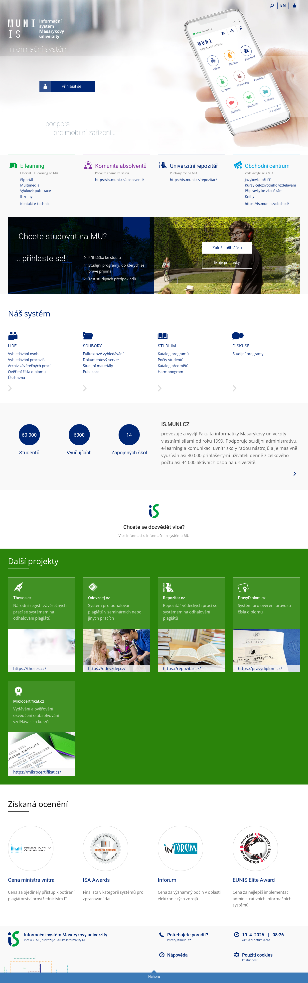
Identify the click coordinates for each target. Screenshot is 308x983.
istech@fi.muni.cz (179, 940)
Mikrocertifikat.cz (28, 701)
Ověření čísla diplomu (27, 371)
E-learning (32, 166)
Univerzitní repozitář (194, 166)
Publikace (91, 371)
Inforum (167, 880)
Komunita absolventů (121, 166)
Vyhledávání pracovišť (27, 359)
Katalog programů (173, 353)
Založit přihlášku (227, 247)
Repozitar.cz (174, 597)
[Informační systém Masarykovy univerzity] (36, 24)
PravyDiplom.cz (252, 597)
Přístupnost (250, 960)
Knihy (249, 196)
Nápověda (177, 955)
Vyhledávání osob (23, 353)
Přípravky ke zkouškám (264, 190)
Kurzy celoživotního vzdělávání (270, 185)
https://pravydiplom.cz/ (260, 668)
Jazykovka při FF (258, 179)
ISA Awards (96, 880)
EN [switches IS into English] (283, 5)
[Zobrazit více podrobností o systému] (294, 473)
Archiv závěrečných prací (29, 365)
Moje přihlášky (227, 262)
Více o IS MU (32, 940)
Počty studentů (170, 359)
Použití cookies (257, 955)
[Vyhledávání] (272, 5)
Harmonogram (170, 371)
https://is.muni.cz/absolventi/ (119, 179)
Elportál (26, 179)
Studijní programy (248, 353)
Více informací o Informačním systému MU (154, 519)
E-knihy (26, 196)
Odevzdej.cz (99, 597)
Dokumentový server (101, 359)
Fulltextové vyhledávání (103, 353)
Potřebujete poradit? (187, 934)
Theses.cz (22, 597)
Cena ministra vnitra (31, 880)
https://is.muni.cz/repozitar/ (193, 179)
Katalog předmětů (173, 365)
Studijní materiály (98, 365)
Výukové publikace (35, 190)
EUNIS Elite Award (254, 880)
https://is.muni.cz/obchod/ (267, 203)
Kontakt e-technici (35, 203)
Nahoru (154, 977)
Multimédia (29, 185)
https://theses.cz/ (29, 668)
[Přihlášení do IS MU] (294, 5)
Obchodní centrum (267, 166)
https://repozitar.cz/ (182, 668)
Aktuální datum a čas (256, 940)
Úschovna (16, 377)
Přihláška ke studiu (104, 257)
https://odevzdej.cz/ (107, 668)
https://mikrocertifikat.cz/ (37, 772)
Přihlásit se (60, 86)
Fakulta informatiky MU (71, 940)
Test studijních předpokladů (112, 278)
